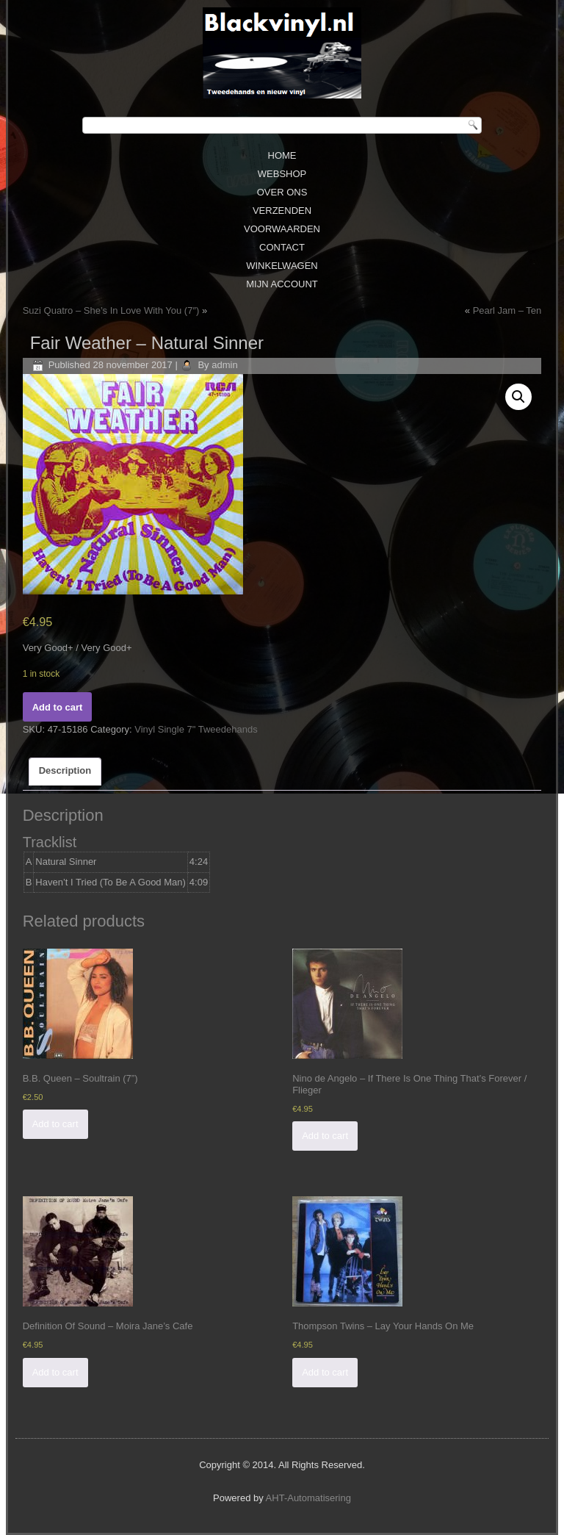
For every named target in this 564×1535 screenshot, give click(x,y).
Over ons (282, 192)
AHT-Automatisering (308, 1497)
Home (282, 155)
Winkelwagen (282, 265)
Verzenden (282, 210)
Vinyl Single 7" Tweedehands (195, 729)
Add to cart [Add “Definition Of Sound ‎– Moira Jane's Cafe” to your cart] (55, 1372)
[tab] (65, 772)
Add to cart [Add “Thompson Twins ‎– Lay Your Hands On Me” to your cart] (325, 1372)
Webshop (282, 173)
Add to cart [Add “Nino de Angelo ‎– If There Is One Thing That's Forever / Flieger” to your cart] (325, 1135)
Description (65, 770)
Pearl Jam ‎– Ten (507, 310)
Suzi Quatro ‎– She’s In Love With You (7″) (111, 310)
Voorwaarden (282, 228)
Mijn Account (282, 284)
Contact (282, 247)
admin (224, 364)
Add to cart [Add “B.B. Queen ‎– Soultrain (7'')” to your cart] (55, 1123)
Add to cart (57, 707)
